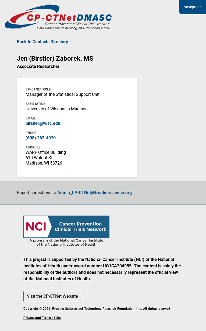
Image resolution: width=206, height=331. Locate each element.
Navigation (192, 7)
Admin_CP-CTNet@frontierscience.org (94, 192)
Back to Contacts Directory (42, 41)
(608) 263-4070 (41, 137)
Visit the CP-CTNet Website (52, 296)
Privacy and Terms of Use (42, 318)
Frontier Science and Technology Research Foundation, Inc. (97, 309)
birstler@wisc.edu (43, 123)
